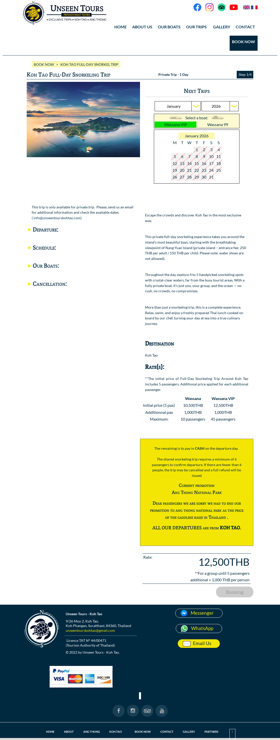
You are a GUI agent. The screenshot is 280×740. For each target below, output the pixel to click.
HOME (120, 26)
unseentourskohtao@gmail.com (90, 630)
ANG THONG (91, 731)
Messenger (202, 613)
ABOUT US (142, 26)
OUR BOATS (169, 26)
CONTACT (245, 26)
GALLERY (221, 26)
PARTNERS (211, 731)
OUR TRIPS (196, 26)
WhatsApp (202, 628)
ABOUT (69, 731)
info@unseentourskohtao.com (57, 218)
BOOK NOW (243, 41)
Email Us (202, 643)
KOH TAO (115, 731)
